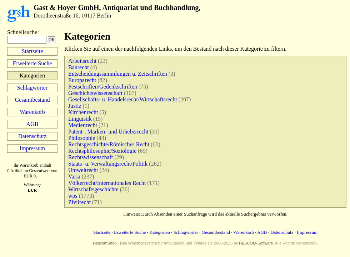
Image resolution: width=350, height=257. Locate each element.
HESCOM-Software (256, 243)
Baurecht (78, 67)
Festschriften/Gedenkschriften (102, 87)
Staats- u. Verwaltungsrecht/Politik (108, 164)
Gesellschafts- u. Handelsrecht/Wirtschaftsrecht (122, 99)
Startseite (32, 51)
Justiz (74, 106)
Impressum (32, 148)
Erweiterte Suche (32, 63)
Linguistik (80, 119)
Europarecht (82, 80)
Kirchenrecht (83, 112)
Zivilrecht (79, 202)
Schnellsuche (22, 32)
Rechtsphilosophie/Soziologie (102, 151)
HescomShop (104, 243)
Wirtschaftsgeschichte (93, 189)
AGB (32, 124)
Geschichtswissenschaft (95, 93)
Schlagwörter (32, 88)
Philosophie (81, 138)
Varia (74, 176)
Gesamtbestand (32, 100)
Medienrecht (82, 125)
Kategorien (159, 232)
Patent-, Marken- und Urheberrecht (108, 131)
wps (73, 196)
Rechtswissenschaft (90, 157)
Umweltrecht (83, 170)
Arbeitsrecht (82, 61)
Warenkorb (32, 112)
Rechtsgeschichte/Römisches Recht (108, 144)
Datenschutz (32, 136)
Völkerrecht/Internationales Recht (107, 183)
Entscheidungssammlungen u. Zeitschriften (117, 74)
